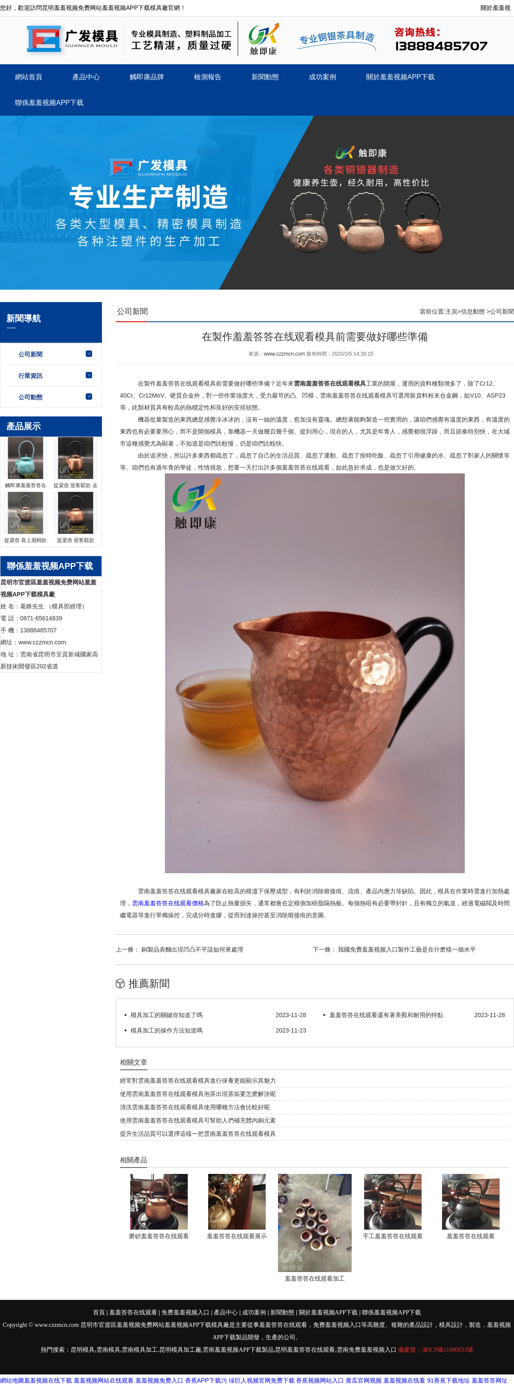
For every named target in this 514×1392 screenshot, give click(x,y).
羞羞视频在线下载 (48, 1380)
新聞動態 (265, 77)
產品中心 (86, 77)
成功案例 (322, 77)
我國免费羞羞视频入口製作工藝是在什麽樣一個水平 (406, 949)
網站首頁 (28, 77)
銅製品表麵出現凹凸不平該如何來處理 (191, 949)
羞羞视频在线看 (404, 1380)
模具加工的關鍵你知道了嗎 (167, 1015)
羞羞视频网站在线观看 (104, 1380)
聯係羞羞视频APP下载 (49, 102)
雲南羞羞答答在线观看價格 (168, 903)
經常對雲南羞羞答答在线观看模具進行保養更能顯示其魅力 (198, 1080)
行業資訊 (30, 375)
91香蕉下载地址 (448, 1380)
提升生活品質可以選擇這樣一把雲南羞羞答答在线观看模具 (198, 1133)
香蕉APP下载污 (206, 1380)
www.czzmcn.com (284, 354)
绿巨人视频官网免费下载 (262, 1380)
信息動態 (473, 311)
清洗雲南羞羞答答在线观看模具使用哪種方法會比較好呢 (195, 1107)
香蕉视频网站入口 (320, 1380)
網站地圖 (12, 1380)
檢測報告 (207, 77)
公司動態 (30, 397)
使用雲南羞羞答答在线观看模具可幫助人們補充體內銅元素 (198, 1120)
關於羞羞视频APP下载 (400, 77)
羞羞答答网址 (490, 1380)
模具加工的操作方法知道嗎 (167, 1030)
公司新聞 (30, 354)
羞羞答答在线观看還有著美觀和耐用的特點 (386, 1015)
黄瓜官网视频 (364, 1380)
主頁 (451, 311)
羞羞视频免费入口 (159, 1380)
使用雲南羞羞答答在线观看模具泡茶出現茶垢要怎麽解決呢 (198, 1093)
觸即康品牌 (147, 77)
